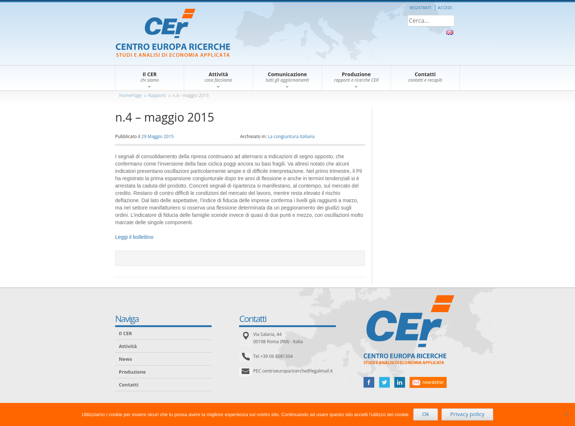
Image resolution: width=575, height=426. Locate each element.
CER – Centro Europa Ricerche (173, 33)
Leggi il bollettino (134, 237)
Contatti (129, 384)
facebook (368, 382)
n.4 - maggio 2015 (190, 95)
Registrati (420, 7)
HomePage (130, 95)
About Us (450, 32)
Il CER (125, 333)
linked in (399, 382)
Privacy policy (467, 414)
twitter (384, 382)
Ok (425, 414)
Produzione (132, 371)
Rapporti (157, 95)
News (125, 359)
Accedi (445, 7)
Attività (128, 346)
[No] (565, 414)
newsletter (428, 382)
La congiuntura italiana (291, 136)
